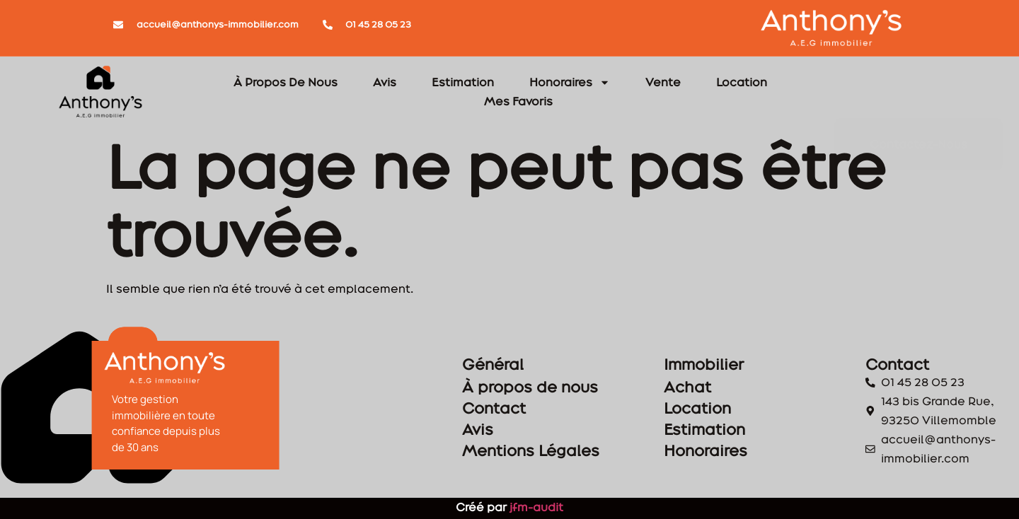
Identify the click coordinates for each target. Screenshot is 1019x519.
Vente (663, 82)
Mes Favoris (518, 101)
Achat (721, 386)
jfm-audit (535, 507)
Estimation (463, 82)
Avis (384, 82)
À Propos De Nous (286, 82)
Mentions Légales (564, 450)
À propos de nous (564, 386)
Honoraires (569, 82)
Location (741, 82)
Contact (528, 408)
